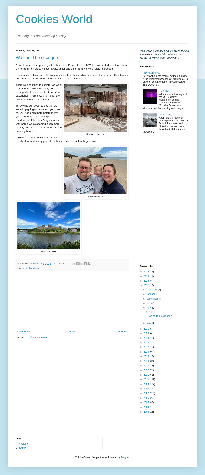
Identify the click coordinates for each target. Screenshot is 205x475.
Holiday (28, 268)
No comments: (61, 263)
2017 (147, 347)
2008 (147, 388)
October (151, 294)
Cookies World (54, 19)
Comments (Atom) (39, 337)
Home (72, 331)
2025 (147, 271)
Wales (36, 268)
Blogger (125, 457)
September (152, 298)
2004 (147, 407)
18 (151, 312)
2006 (147, 398)
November (152, 289)
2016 (147, 351)
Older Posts (121, 331)
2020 (147, 333)
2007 (147, 393)
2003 (147, 411)
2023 (147, 280)
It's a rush (164, 90)
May (149, 323)
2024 (147, 276)
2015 (147, 356)
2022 (147, 285)
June (149, 307)
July (148, 303)
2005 (147, 402)
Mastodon (24, 443)
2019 (147, 338)
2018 (147, 342)
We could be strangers (37, 57)
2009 (147, 384)
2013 (147, 365)
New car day (165, 114)
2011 (147, 374)
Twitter (22, 448)
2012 (147, 370)
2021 (147, 328)
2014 (147, 361)
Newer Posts (23, 331)
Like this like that (151, 73)
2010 (147, 379)
